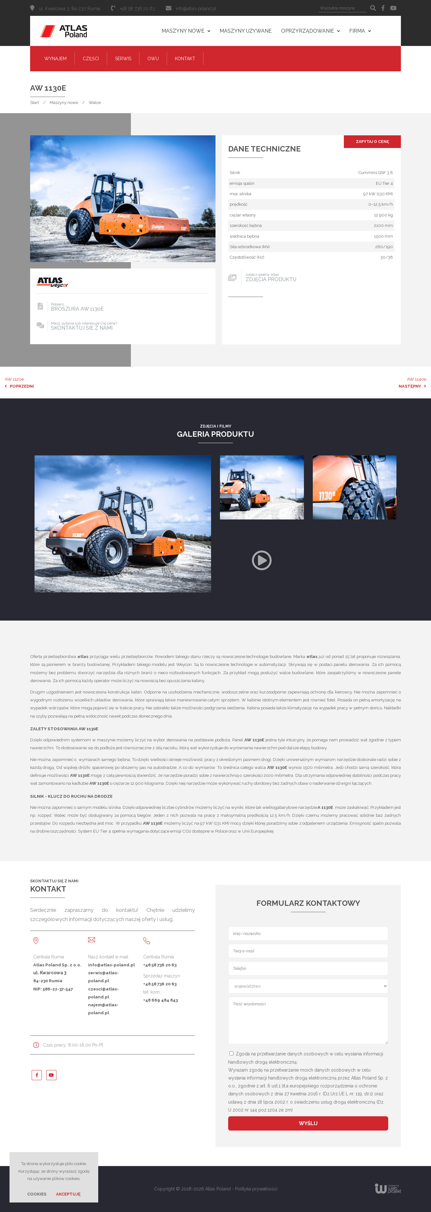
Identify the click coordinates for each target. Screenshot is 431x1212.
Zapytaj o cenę (372, 141)
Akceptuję (68, 1194)
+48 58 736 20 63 (160, 964)
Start (34, 102)
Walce (95, 102)
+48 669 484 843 (160, 999)
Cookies (36, 1194)
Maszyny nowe (64, 102)
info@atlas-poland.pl (196, 8)
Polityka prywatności (256, 1188)
